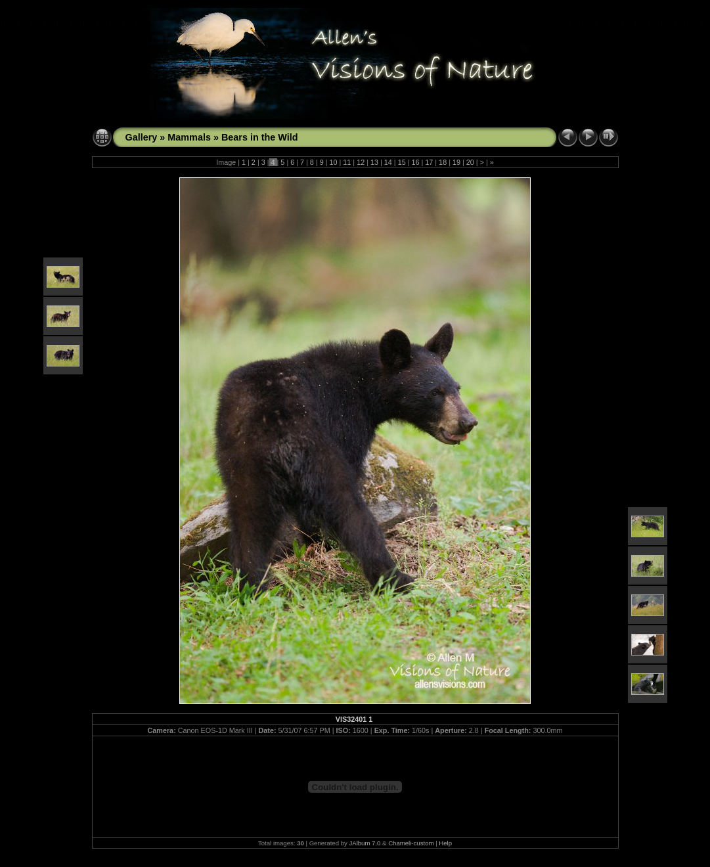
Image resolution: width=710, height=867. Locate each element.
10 (334, 162)
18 (443, 162)
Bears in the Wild (259, 137)
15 (402, 162)
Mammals (189, 137)
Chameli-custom (410, 843)
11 (347, 162)
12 (360, 162)
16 (415, 162)
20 (470, 162)
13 (374, 162)
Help (445, 843)
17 (429, 162)
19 (456, 162)
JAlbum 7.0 (364, 843)
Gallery (141, 137)
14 (388, 162)
